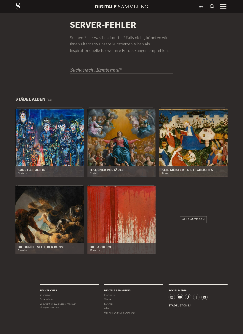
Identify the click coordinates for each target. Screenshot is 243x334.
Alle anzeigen (193, 219)
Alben (107, 308)
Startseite (109, 294)
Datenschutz (46, 299)
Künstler (108, 303)
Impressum (46, 294)
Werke (107, 299)
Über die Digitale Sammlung (119, 312)
